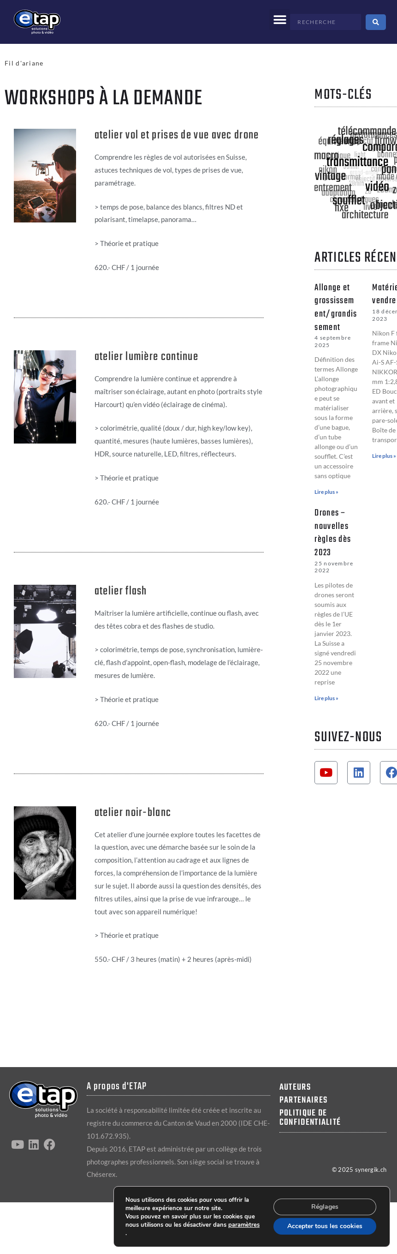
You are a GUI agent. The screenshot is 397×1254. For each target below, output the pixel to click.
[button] (279, 19)
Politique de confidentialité (310, 1118)
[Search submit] (376, 22)
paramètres (244, 1225)
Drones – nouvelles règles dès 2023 (332, 533)
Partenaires (303, 1100)
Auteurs (295, 1087)
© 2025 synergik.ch (359, 1169)
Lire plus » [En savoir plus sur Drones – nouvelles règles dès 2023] (326, 698)
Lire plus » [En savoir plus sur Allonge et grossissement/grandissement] (326, 491)
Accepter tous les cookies (324, 1226)
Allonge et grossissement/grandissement (335, 308)
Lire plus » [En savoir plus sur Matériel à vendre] (384, 455)
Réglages (324, 1206)
